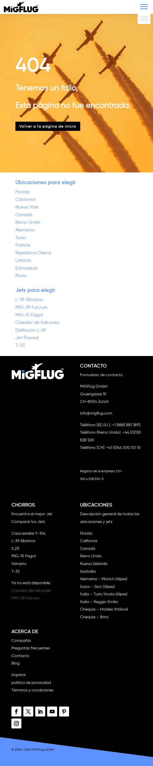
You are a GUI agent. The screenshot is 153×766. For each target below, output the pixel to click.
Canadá (23, 214)
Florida (22, 192)
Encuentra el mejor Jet (31, 513)
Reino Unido (27, 222)
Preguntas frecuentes (30, 648)
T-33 (20, 345)
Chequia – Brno (94, 616)
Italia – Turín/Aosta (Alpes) (103, 594)
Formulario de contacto (101, 374)
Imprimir (18, 674)
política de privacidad (31, 682)
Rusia (20, 275)
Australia (88, 571)
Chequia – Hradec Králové (104, 609)
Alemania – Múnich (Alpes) (103, 578)
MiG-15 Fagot (29, 315)
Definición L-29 (30, 330)
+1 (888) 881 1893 (126, 424)
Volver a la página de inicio (47, 126)
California (25, 199)
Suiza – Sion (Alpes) (97, 586)
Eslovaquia (26, 268)
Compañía (21, 640)
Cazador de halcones (37, 322)
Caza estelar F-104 (28, 533)
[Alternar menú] (144, 18)
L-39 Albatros (29, 299)
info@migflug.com (96, 413)
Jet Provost (27, 337)
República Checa (33, 252)
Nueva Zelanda (93, 563)
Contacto (20, 655)
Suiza (20, 237)
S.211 (15, 548)
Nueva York (26, 207)
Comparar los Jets (28, 521)
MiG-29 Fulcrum (31, 307)
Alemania (25, 230)
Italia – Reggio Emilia (99, 601)
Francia (22, 245)
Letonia (23, 260)
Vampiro (19, 563)
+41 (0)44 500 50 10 (123, 447)
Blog (15, 663)
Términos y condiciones (32, 690)
